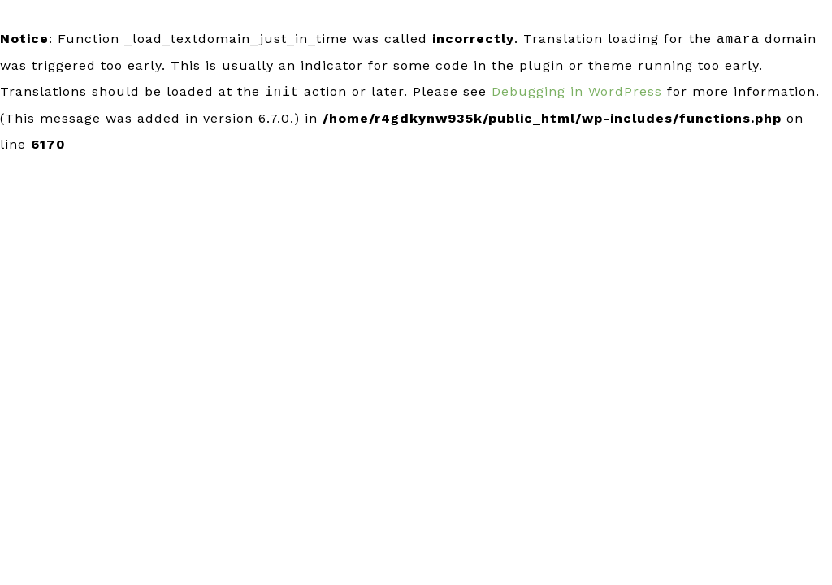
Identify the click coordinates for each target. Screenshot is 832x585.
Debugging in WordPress (577, 92)
